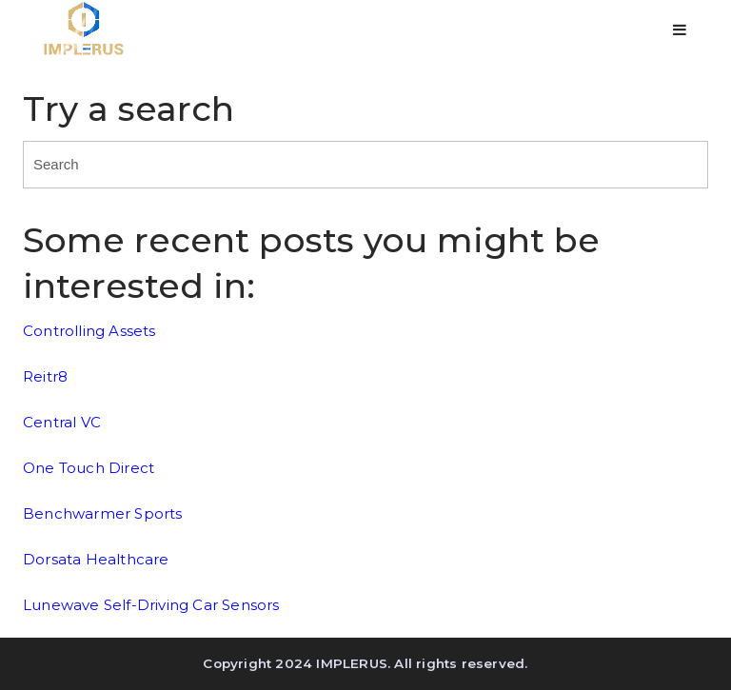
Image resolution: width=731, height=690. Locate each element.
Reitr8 (45, 376)
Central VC (62, 422)
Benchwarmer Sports (103, 513)
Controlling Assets (89, 331)
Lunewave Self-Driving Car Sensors (151, 605)
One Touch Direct (88, 468)
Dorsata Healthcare (96, 559)
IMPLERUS (351, 663)
